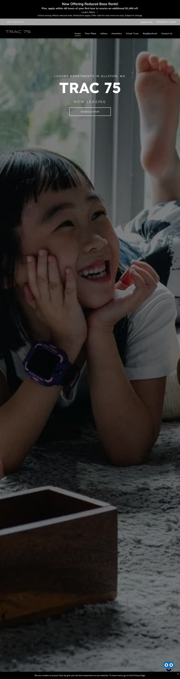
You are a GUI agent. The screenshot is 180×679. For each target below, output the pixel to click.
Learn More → (90, 12)
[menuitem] (146, 22)
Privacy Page (139, 675)
